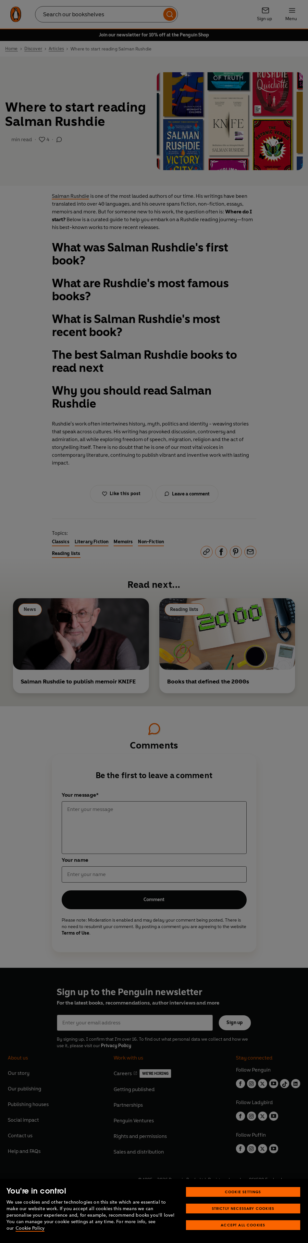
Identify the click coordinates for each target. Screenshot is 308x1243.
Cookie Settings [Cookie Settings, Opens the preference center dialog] (243, 1191)
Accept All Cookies (243, 1225)
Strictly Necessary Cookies (243, 1208)
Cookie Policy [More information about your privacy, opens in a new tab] (30, 1228)
